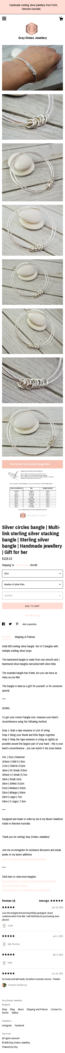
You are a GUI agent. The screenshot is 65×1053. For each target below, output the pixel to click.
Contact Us (56, 1009)
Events (5, 1012)
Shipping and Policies (37, 1009)
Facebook (19, 1025)
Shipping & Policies (25, 637)
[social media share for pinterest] (17, 624)
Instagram (7, 1025)
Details (6, 637)
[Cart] (61, 19)
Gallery (15, 1012)
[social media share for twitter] (10, 624)
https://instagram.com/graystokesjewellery (24, 859)
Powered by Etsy (10, 1046)
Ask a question (30, 624)
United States (22, 565)
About (21, 1009)
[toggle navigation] (4, 18)
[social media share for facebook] (3, 624)
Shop (5, 1009)
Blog (12, 1009)
